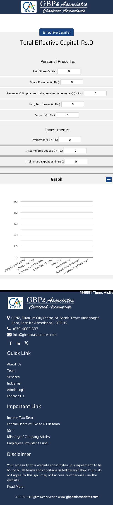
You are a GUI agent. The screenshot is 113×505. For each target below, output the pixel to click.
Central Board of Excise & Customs (33, 424)
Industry (13, 383)
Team (11, 370)
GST (10, 430)
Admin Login (16, 389)
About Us (14, 364)
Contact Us (15, 396)
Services (13, 377)
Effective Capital (56, 32)
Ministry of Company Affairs (28, 437)
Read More (15, 486)
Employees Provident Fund (27, 443)
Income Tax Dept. (20, 417)
